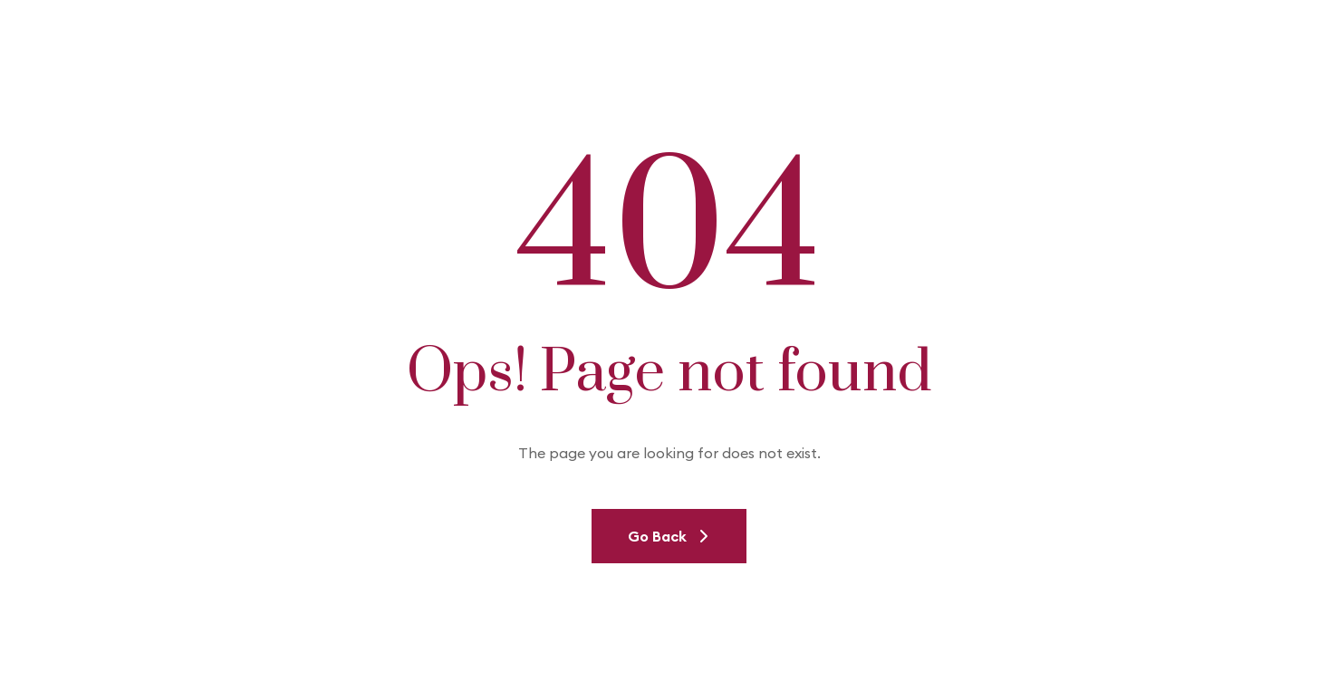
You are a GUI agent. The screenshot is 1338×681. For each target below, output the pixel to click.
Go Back (669, 536)
